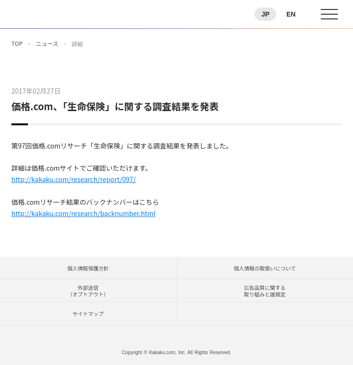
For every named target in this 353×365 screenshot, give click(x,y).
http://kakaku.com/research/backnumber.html (83, 213)
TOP (17, 43)
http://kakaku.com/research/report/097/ (73, 179)
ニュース (47, 43)
